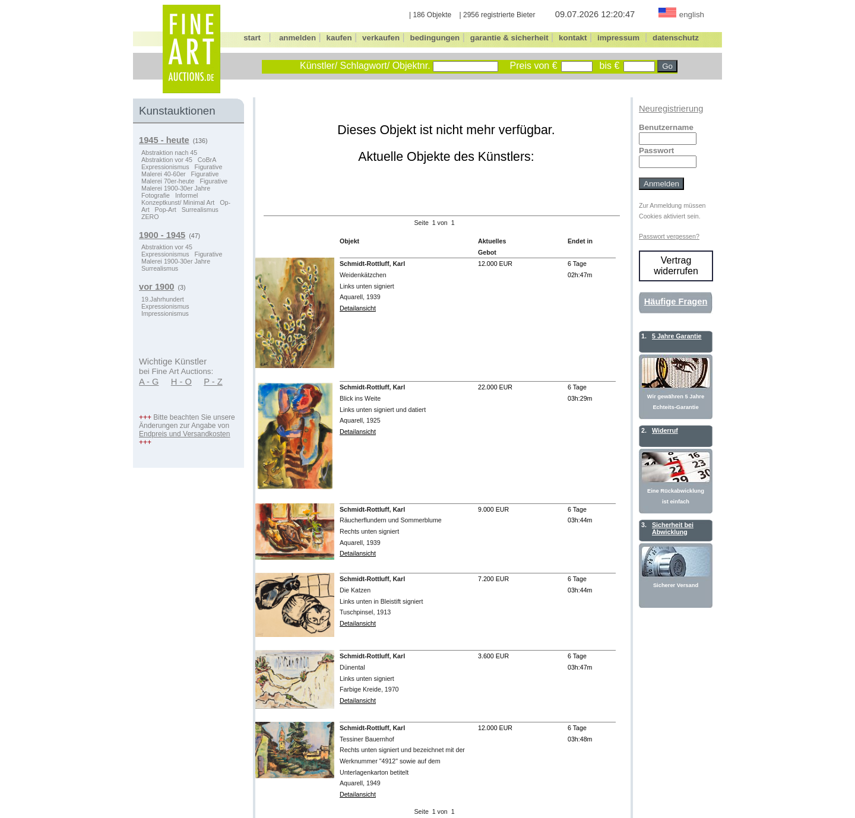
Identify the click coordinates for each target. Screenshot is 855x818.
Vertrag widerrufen (676, 265)
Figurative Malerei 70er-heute (179, 177)
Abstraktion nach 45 (169, 152)
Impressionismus (165, 313)
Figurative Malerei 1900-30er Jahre (184, 184)
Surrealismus (200, 209)
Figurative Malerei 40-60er (181, 170)
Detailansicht (358, 308)
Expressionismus (165, 166)
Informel (186, 195)
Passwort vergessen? (669, 236)
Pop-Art (165, 209)
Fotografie (155, 195)
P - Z (213, 381)
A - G (149, 381)
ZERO (150, 216)
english (691, 14)
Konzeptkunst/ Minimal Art (177, 202)
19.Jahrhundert (162, 299)
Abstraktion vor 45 (166, 159)
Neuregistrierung (671, 108)
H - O (181, 381)
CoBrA (207, 159)
